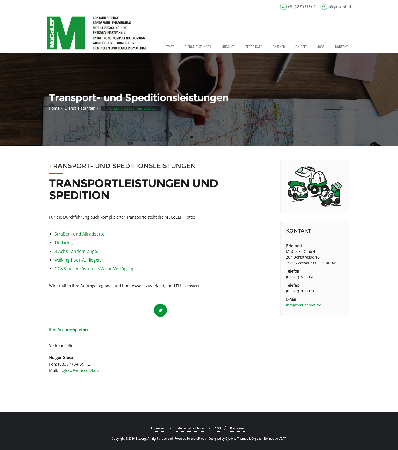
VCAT (282, 438)
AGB (218, 428)
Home (54, 108)
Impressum (158, 428)
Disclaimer (237, 428)
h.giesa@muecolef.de (79, 370)
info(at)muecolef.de (303, 305)
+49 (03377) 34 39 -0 (298, 7)
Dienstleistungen (80, 108)
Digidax (257, 438)
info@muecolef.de (337, 7)
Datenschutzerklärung (190, 428)
